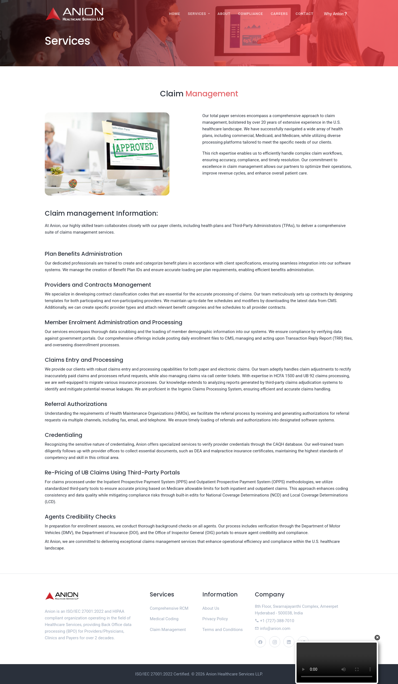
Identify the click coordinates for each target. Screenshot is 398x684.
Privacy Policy (215, 618)
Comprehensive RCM (169, 608)
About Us (210, 608)
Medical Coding (164, 618)
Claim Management (168, 629)
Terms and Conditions (222, 629)
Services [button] (197, 14)
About (224, 14)
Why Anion (336, 13)
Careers (279, 14)
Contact (304, 14)
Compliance (250, 14)
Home (174, 14)
